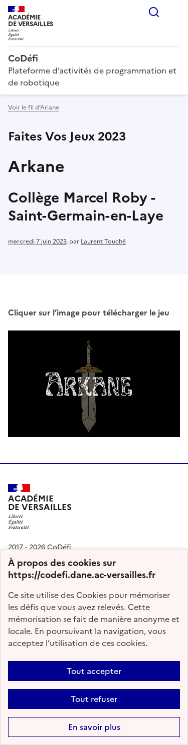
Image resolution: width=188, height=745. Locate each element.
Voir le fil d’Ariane (33, 107)
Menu (174, 12)
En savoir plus (94, 727)
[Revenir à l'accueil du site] (40, 507)
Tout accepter (94, 671)
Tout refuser (94, 699)
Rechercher (154, 12)
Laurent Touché (103, 241)
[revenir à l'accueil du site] (94, 58)
